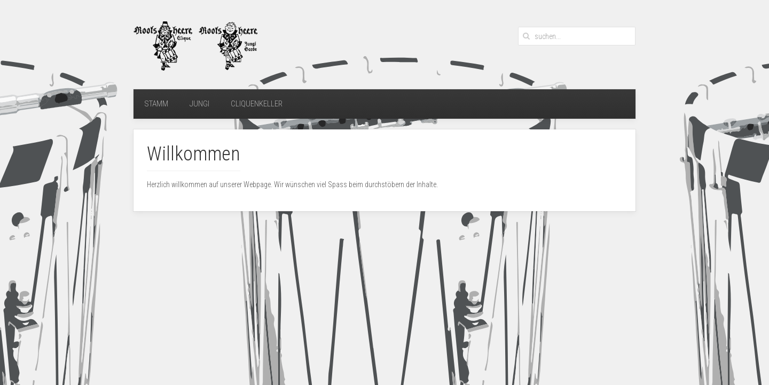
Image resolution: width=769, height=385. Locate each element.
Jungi (199, 104)
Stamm (156, 104)
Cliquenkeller (257, 104)
